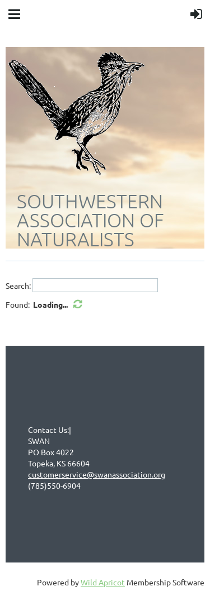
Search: (18, 285)
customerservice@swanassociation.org (96, 474)
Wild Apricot (103, 582)
